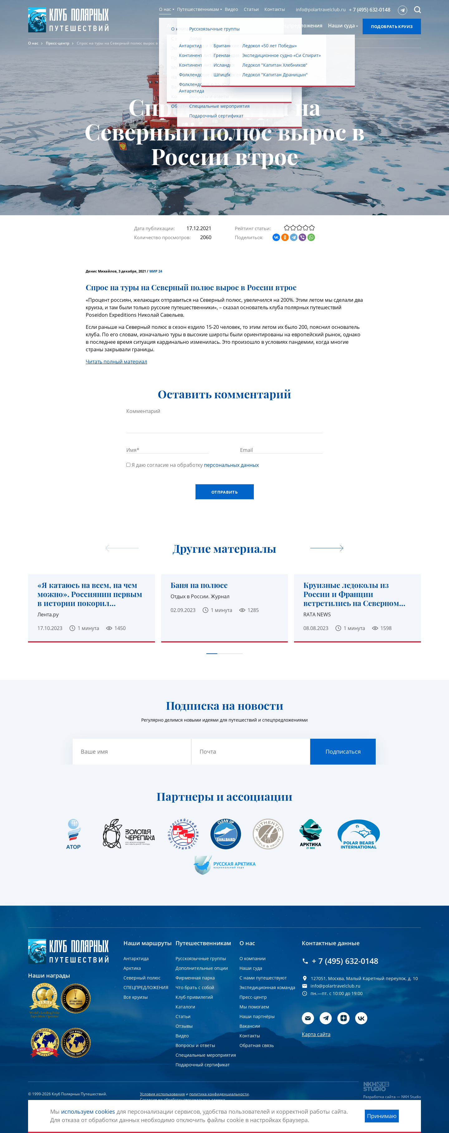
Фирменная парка (195, 978)
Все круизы (135, 997)
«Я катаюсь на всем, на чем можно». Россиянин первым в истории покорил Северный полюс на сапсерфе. (89, 594)
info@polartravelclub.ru (321, 9)
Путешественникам (198, 9)
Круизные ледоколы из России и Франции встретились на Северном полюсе (351, 594)
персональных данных (231, 465)
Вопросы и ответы (195, 1045)
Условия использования (162, 1094)
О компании (252, 958)
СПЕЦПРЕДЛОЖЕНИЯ (145, 987)
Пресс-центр (57, 43)
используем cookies (88, 1111)
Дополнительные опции (202, 968)
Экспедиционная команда (267, 987)
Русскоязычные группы (201, 958)
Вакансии (249, 1026)
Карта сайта (316, 1034)
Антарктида (136, 958)
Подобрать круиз (392, 26)
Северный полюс (142, 978)
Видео (231, 9)
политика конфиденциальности (219, 1094)
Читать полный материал (116, 361)
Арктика (132, 968)
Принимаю (382, 1116)
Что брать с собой (195, 987)
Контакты (274, 9)
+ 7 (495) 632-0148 (369, 9)
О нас (165, 9)
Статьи (251, 9)
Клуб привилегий (194, 997)
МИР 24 (155, 271)
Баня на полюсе (199, 585)
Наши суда (250, 968)
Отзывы (184, 1026)
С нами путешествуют (263, 978)
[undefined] (327, 549)
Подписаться (343, 751)
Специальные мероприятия (206, 1055)
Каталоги (185, 1007)
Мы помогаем (254, 1007)
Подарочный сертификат (203, 1065)
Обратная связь (256, 1045)
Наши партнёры (257, 1016)
